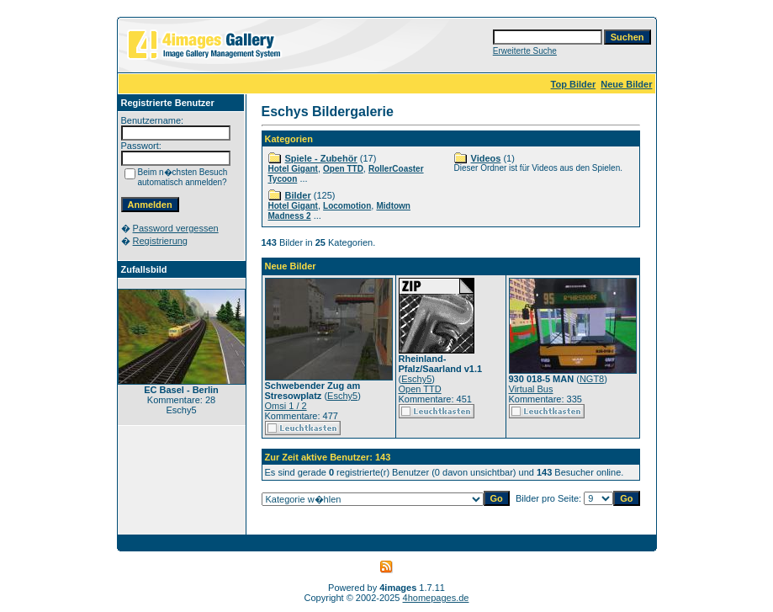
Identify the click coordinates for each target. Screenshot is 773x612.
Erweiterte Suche (525, 51)
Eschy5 (342, 396)
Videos (486, 158)
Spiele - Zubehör (321, 158)
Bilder (298, 195)
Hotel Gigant (293, 168)
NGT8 (592, 379)
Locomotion (347, 205)
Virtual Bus (531, 389)
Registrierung (160, 241)
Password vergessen (176, 228)
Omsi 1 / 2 (286, 406)
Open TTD (343, 168)
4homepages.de (436, 598)
